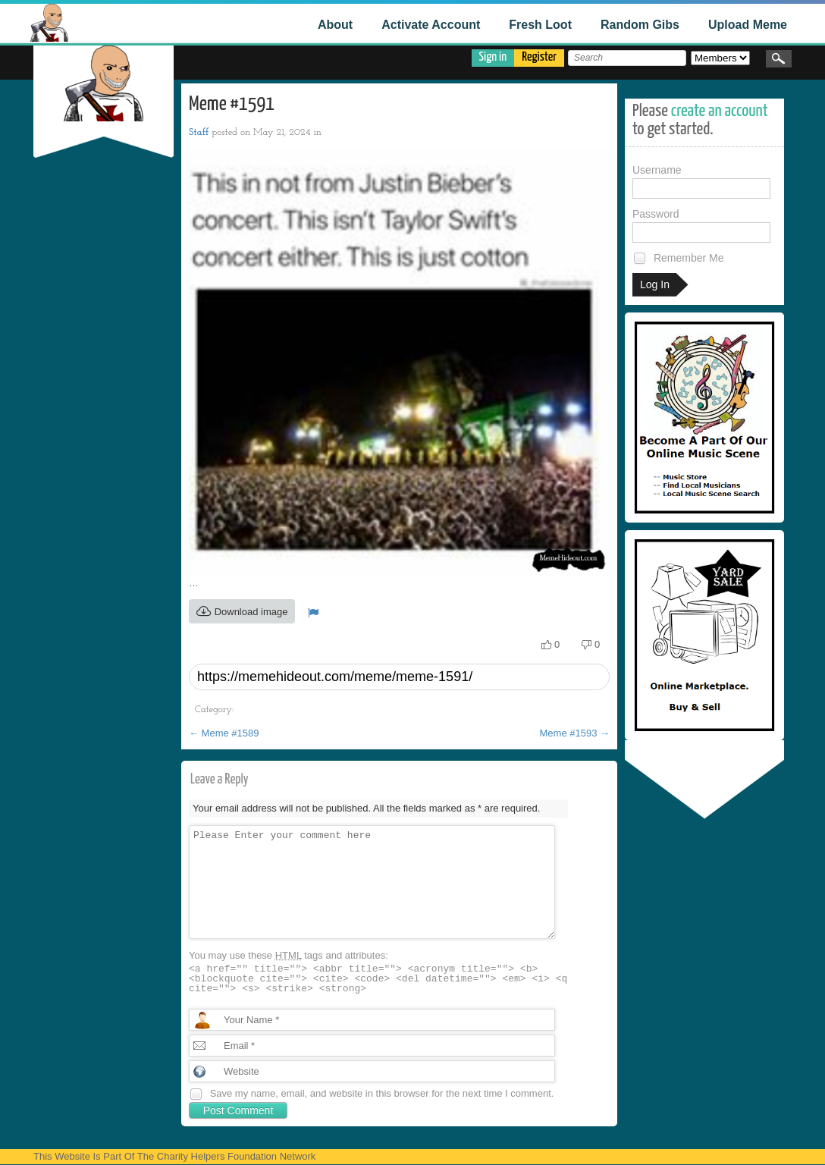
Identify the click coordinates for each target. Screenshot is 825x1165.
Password (701, 225)
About (335, 24)
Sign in (493, 57)
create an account (719, 111)
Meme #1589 (224, 733)
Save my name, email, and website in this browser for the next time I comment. (382, 1093)
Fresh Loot (540, 24)
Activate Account (430, 24)
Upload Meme (747, 24)
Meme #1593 (575, 733)
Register (539, 57)
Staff (199, 132)
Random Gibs (640, 24)
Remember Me (677, 258)
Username (701, 181)
